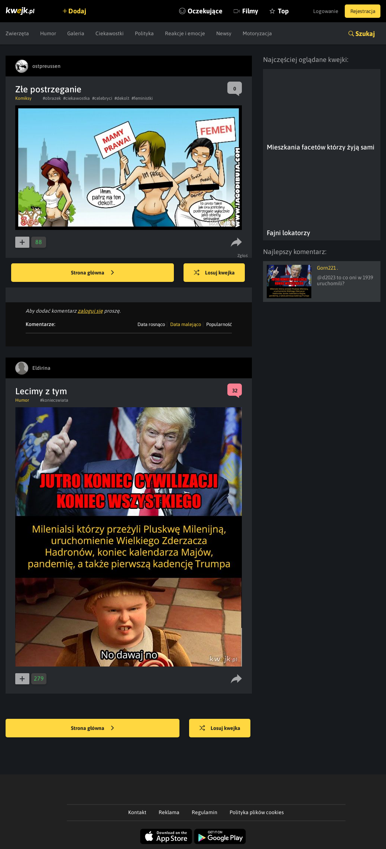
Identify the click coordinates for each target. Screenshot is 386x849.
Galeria (75, 33)
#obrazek (52, 98)
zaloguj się (90, 311)
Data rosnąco (151, 324)
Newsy (223, 33)
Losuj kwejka (215, 273)
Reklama (169, 812)
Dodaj (79, 11)
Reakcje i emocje (185, 33)
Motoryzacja (257, 33)
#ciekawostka (76, 98)
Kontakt (137, 812)
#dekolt (121, 98)
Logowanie (322, 11)
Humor (48, 33)
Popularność (219, 324)
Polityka (144, 33)
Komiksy (23, 98)
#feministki (142, 98)
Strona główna (92, 273)
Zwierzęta (17, 33)
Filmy (245, 11)
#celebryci (102, 98)
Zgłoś (242, 255)
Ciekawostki (109, 33)
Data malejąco (185, 324)
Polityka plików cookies (257, 812)
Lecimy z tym (41, 391)
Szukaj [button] (365, 33)
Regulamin (204, 812)
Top (277, 11)
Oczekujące (199, 11)
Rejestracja (361, 11)
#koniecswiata (54, 400)
